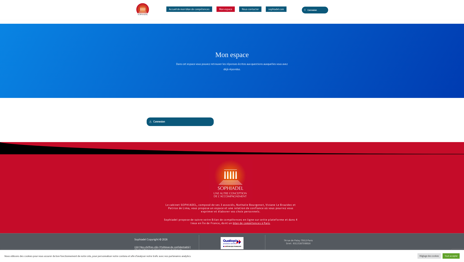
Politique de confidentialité (175, 247)
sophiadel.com (276, 9)
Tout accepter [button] (451, 255)
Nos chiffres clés (149, 247)
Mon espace (225, 9)
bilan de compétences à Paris (251, 223)
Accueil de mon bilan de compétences (189, 9)
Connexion (310, 10)
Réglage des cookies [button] (429, 255)
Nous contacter (250, 9)
